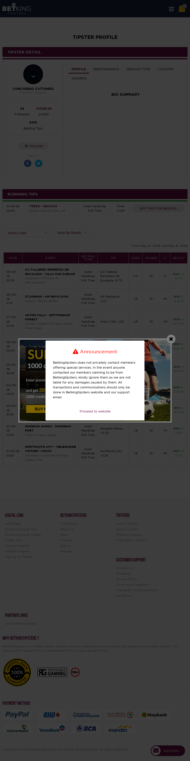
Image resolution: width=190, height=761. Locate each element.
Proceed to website (95, 411)
